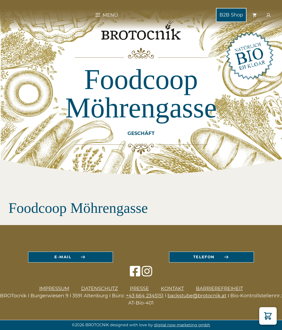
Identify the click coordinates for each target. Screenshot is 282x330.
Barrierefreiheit (219, 288)
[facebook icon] (135, 274)
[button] (268, 316)
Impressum (54, 288)
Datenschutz (99, 288)
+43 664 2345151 (145, 296)
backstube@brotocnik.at (197, 296)
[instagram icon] (147, 274)
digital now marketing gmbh (182, 325)
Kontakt (172, 288)
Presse (139, 288)
